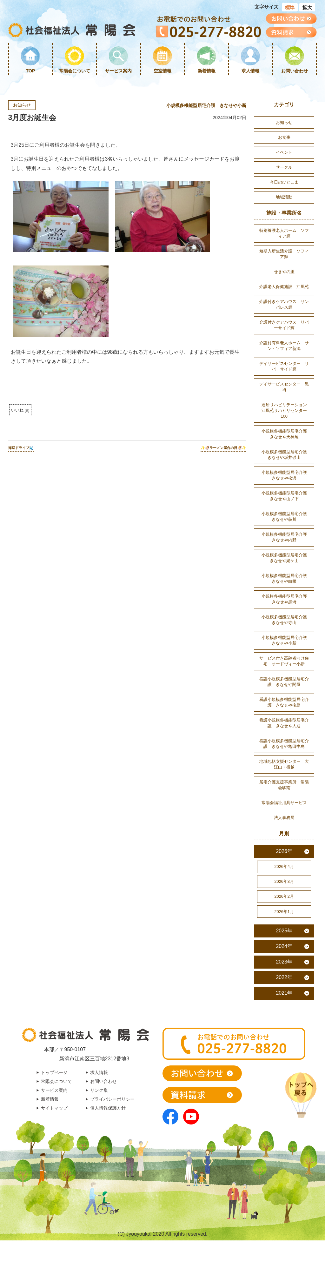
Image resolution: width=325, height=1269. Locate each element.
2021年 (284, 993)
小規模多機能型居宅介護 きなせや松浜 (286, 475)
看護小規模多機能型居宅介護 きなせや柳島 (284, 702)
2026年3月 (284, 881)
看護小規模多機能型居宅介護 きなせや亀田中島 (284, 743)
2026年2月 (284, 896)
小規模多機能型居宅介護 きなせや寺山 (286, 619)
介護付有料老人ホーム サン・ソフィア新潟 (284, 345)
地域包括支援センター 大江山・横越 (284, 764)
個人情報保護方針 (108, 1108)
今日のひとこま (284, 182)
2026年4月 (284, 866)
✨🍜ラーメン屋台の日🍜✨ (223, 448)
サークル (284, 167)
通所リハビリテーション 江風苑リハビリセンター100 (286, 410)
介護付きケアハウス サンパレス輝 (284, 304)
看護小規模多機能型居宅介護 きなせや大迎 (284, 723)
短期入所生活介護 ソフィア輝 (284, 254)
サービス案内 (118, 70)
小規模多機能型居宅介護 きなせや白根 (286, 578)
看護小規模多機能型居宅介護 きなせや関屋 (284, 681)
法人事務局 (284, 817)
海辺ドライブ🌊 (21, 448)
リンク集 (99, 1090)
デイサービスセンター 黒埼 (284, 387)
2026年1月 (284, 911)
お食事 (284, 137)
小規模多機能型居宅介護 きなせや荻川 (286, 516)
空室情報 (162, 70)
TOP (30, 70)
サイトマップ (54, 1108)
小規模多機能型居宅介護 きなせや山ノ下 (286, 496)
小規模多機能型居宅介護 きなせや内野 (286, 537)
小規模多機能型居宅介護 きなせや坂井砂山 (286, 454)
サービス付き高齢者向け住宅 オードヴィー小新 (284, 661)
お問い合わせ (294, 70)
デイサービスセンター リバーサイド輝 (284, 366)
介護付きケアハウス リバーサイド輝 (284, 325)
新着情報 (207, 70)
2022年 (284, 977)
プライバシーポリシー (112, 1099)
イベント (284, 152)
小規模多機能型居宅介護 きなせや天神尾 (286, 434)
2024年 (284, 946)
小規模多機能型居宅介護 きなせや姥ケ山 (286, 558)
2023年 (284, 961)
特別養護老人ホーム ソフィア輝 (284, 233)
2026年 (284, 851)
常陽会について (74, 70)
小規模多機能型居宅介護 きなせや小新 (206, 105)
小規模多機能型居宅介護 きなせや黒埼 (286, 599)
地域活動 (284, 197)
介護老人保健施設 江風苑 (284, 286)
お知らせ (22, 105)
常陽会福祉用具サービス (284, 802)
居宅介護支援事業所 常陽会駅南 (284, 785)
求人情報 (250, 70)
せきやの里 (284, 271)
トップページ (54, 1072)
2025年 (284, 930)
